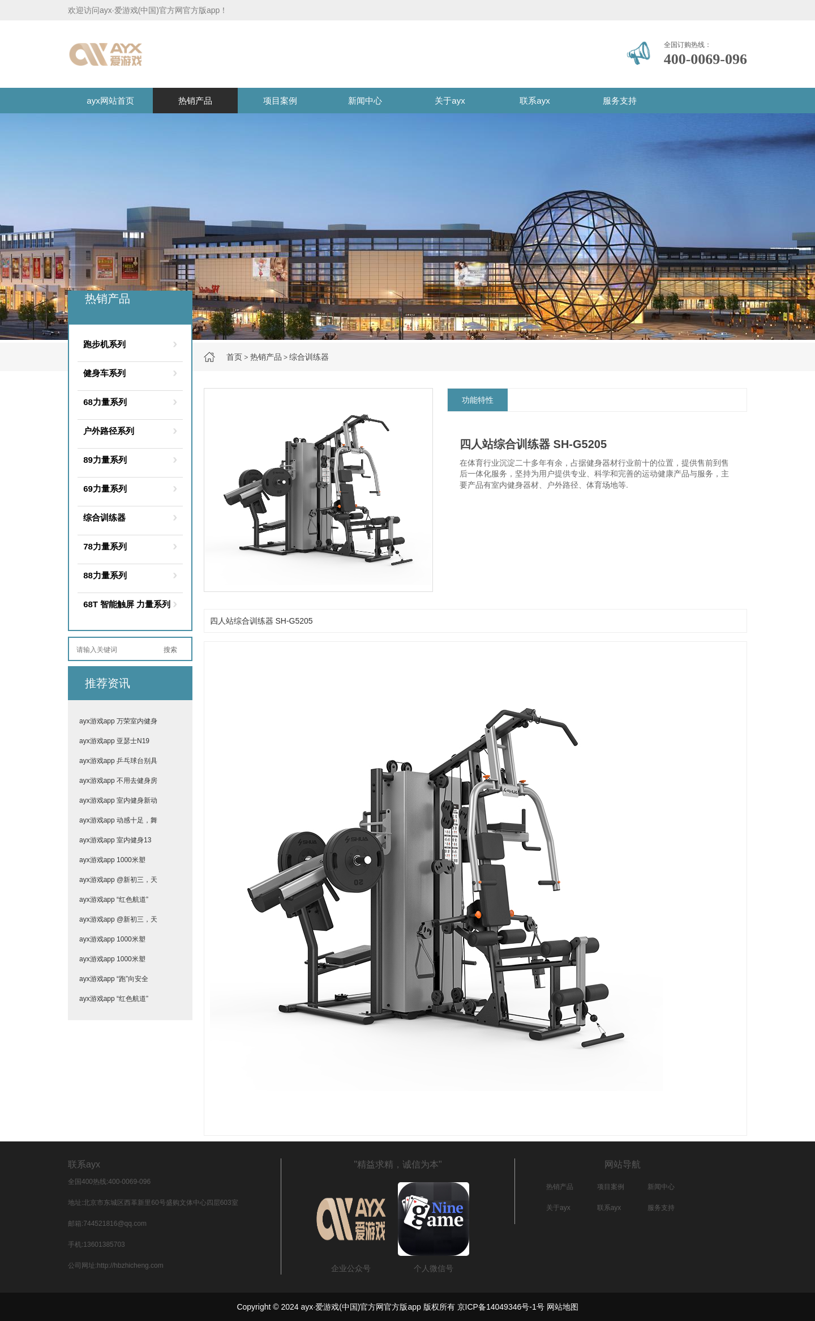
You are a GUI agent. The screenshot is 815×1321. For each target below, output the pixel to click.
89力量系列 (105, 460)
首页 (234, 356)
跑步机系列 (104, 344)
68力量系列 (105, 402)
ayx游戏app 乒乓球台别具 (118, 761)
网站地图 (562, 1306)
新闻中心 (365, 100)
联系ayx (535, 100)
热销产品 (195, 100)
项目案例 (280, 100)
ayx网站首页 (110, 100)
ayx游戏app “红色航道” (113, 900)
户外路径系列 (108, 431)
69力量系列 (105, 488)
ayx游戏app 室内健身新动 (118, 800)
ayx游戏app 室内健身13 (115, 840)
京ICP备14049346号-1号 (500, 1306)
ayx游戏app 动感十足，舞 (118, 820)
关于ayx (450, 100)
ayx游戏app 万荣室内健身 (118, 721)
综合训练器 (309, 356)
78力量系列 (105, 546)
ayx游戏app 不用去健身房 (118, 781)
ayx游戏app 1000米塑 (112, 860)
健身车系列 (104, 373)
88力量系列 (105, 575)
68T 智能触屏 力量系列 (126, 604)
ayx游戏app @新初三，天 (118, 880)
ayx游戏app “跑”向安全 (113, 979)
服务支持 (620, 100)
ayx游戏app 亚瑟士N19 (114, 741)
